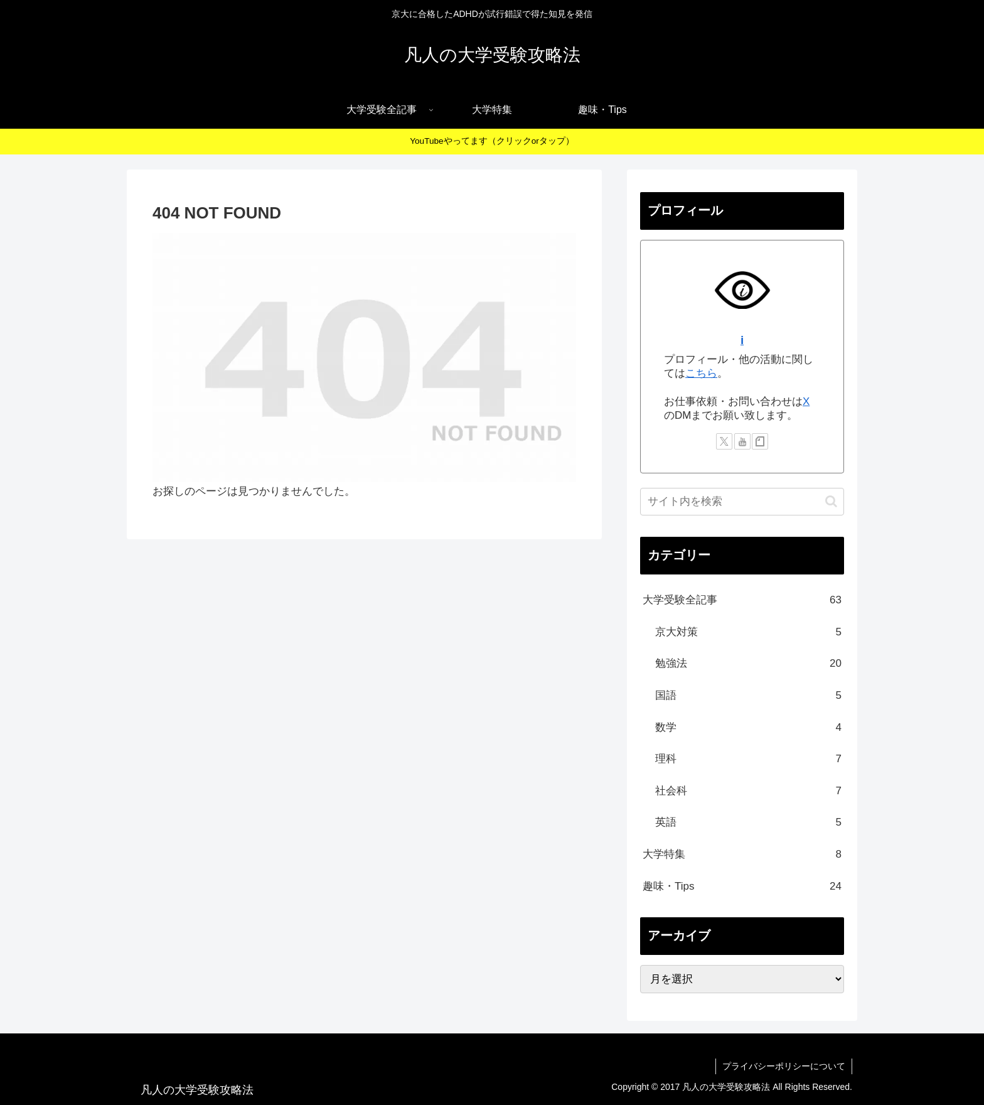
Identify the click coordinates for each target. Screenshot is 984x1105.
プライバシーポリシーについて (783, 1066)
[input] (742, 501)
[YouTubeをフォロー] (742, 441)
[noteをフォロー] (760, 441)
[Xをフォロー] (724, 441)
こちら (701, 373)
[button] (831, 501)
